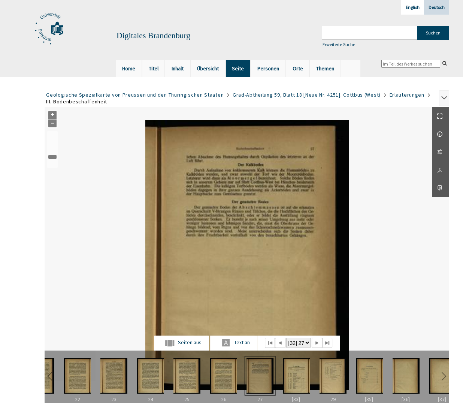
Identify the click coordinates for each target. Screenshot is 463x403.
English (413, 7)
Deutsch (437, 7)
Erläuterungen (407, 94)
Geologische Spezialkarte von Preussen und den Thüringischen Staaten (135, 94)
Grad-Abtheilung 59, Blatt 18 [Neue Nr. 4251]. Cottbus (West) (307, 94)
